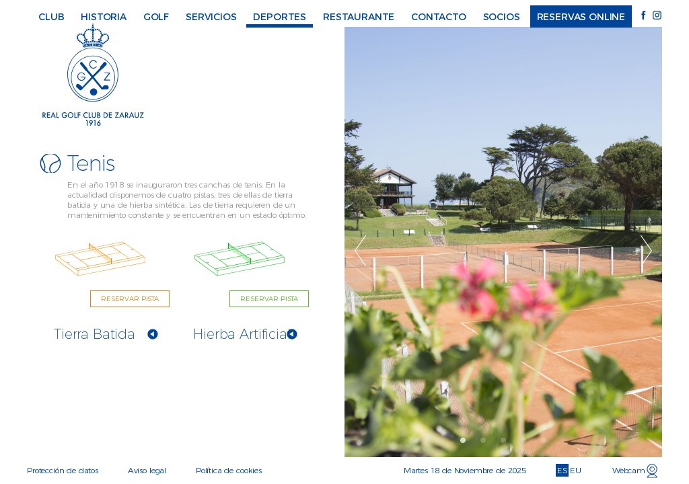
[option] (504, 242)
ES (562, 470)
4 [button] (524, 440)
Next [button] (647, 250)
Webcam (628, 470)
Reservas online (581, 17)
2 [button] (484, 440)
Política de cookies (229, 470)
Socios (501, 17)
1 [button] (463, 440)
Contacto (438, 17)
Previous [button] (361, 250)
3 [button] (504, 440)
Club (51, 17)
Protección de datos (62, 470)
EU (575, 470)
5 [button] (544, 440)
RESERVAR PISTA (130, 298)
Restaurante (358, 17)
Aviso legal (147, 470)
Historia (103, 17)
